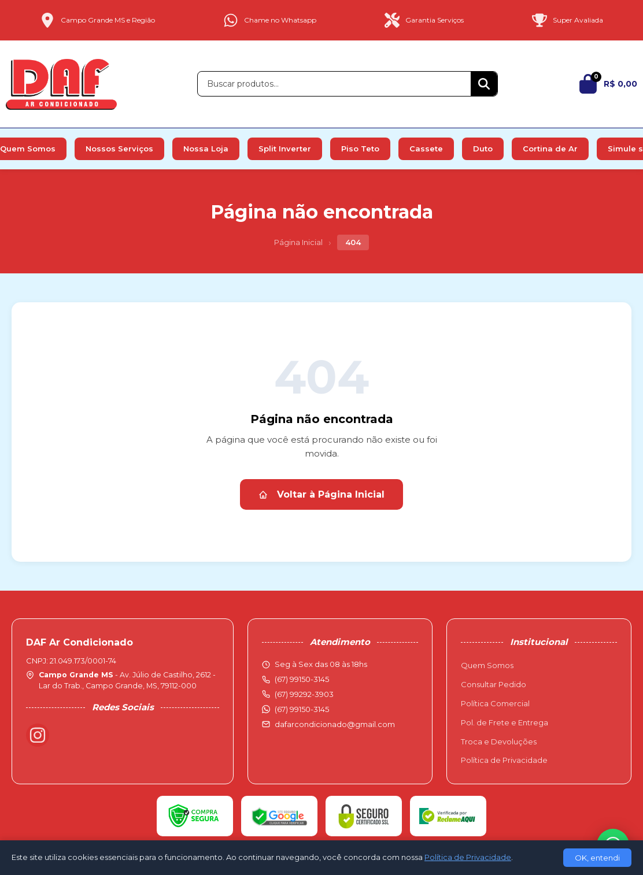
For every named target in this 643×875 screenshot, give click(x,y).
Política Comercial (495, 703)
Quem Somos (487, 665)
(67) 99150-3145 (302, 709)
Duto (483, 148)
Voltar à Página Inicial (321, 494)
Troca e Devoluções (499, 741)
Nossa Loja (205, 148)
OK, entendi (597, 857)
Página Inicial (298, 242)
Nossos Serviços (119, 148)
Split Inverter (284, 148)
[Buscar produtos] (334, 84)
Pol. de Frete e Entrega (504, 722)
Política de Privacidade (504, 760)
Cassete (426, 148)
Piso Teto (360, 148)
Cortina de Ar (550, 148)
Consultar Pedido (493, 684)
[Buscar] (484, 84)
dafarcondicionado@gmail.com (335, 724)
